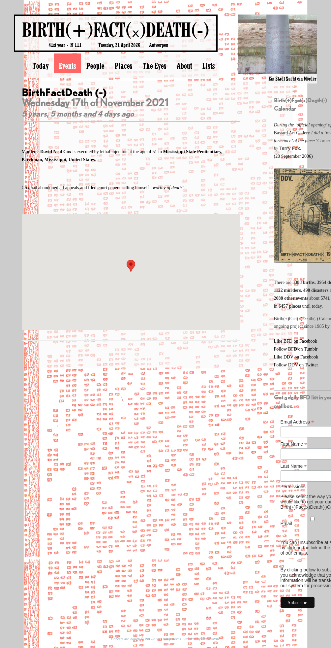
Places (123, 65)
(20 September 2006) (293, 156)
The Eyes (154, 65)
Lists (208, 65)
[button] (131, 266)
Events (67, 65)
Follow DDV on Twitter (296, 364)
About (184, 65)
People (95, 65)
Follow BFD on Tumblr (296, 349)
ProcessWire (210, 639)
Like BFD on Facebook (295, 341)
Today (40, 65)
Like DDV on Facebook (296, 357)
